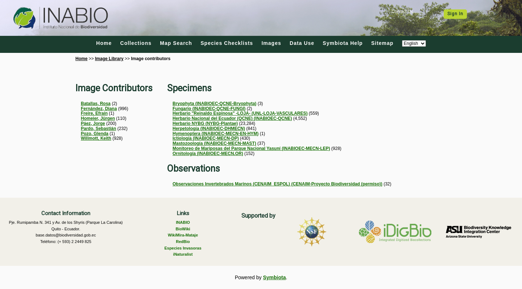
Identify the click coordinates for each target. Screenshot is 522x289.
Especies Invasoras (182, 248)
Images (271, 43)
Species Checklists (226, 43)
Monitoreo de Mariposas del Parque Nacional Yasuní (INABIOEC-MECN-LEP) (251, 148)
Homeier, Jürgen (98, 118)
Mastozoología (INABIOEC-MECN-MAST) (214, 143)
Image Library (109, 58)
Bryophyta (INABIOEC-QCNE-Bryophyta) (214, 103)
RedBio (183, 241)
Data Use (302, 43)
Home (104, 43)
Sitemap (382, 43)
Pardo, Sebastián (98, 128)
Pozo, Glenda (94, 133)
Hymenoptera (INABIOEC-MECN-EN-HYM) (215, 133)
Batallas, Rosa (96, 103)
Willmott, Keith (96, 138)
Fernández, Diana (99, 108)
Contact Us (402, 11)
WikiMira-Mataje (183, 235)
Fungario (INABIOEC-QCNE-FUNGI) (209, 108)
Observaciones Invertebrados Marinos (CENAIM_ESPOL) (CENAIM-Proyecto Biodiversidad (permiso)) (277, 184)
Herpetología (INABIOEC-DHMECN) (209, 128)
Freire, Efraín (94, 113)
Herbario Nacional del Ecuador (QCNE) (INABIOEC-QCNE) (232, 118)
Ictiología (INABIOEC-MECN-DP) (206, 138)
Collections (136, 43)
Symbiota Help (342, 43)
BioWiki (182, 229)
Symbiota (274, 277)
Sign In (455, 13)
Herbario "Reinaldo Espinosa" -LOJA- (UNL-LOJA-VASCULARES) (240, 113)
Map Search (176, 43)
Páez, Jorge (93, 123)
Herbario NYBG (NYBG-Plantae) (205, 123)
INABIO (183, 222)
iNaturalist (183, 254)
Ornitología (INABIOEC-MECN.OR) (208, 153)
